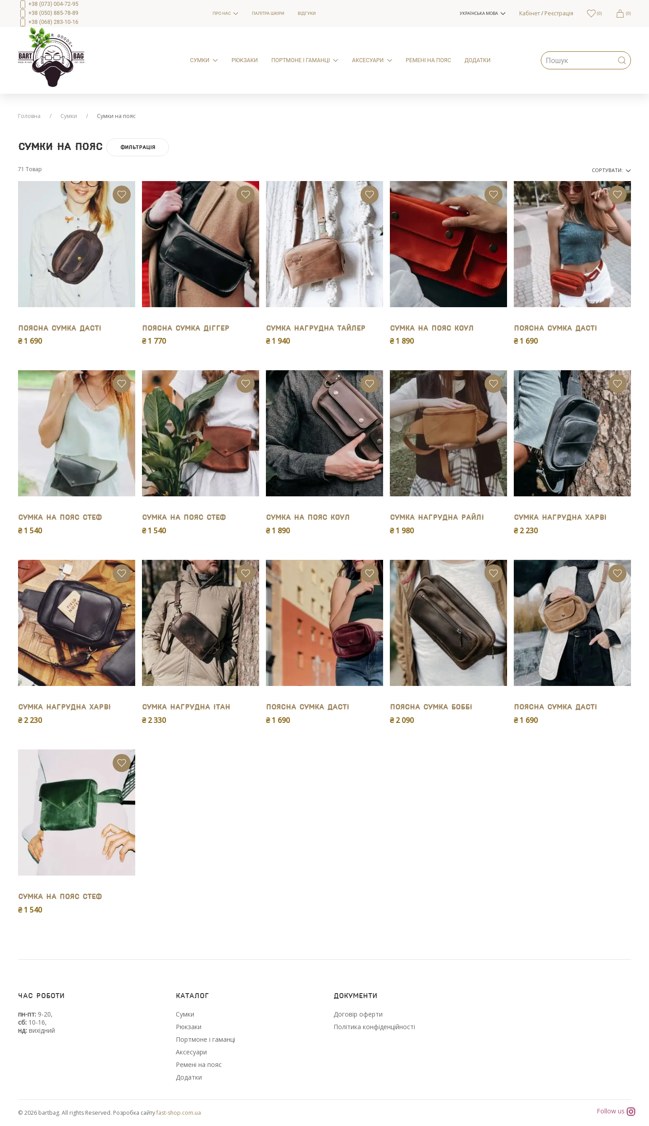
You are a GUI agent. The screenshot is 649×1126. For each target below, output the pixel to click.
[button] (482, 13)
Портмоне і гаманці (205, 1039)
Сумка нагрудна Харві (560, 518)
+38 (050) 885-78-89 (48, 13)
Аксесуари (191, 1052)
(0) (623, 13)
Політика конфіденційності (374, 1026)
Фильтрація (137, 147)
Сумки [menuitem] (204, 60)
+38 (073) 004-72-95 (48, 4)
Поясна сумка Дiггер (185, 328)
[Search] (586, 60)
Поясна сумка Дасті (59, 328)
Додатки (189, 1077)
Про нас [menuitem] (225, 13)
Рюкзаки (188, 1026)
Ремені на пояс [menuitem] (428, 60)
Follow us (616, 1111)
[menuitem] (108, 13)
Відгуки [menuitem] (307, 13)
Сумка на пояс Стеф (60, 518)
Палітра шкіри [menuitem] (268, 13)
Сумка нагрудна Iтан (186, 707)
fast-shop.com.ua (178, 1113)
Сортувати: (611, 170)
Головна (29, 116)
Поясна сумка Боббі (431, 707)
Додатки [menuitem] (478, 60)
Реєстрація (558, 13)
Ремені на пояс (199, 1064)
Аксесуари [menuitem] (372, 60)
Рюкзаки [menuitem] (245, 60)
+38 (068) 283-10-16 (48, 22)
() (594, 13)
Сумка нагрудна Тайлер (316, 328)
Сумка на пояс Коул (432, 328)
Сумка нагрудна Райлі (437, 518)
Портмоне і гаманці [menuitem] (304, 60)
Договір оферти (358, 1014)
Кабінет (529, 13)
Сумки (68, 116)
